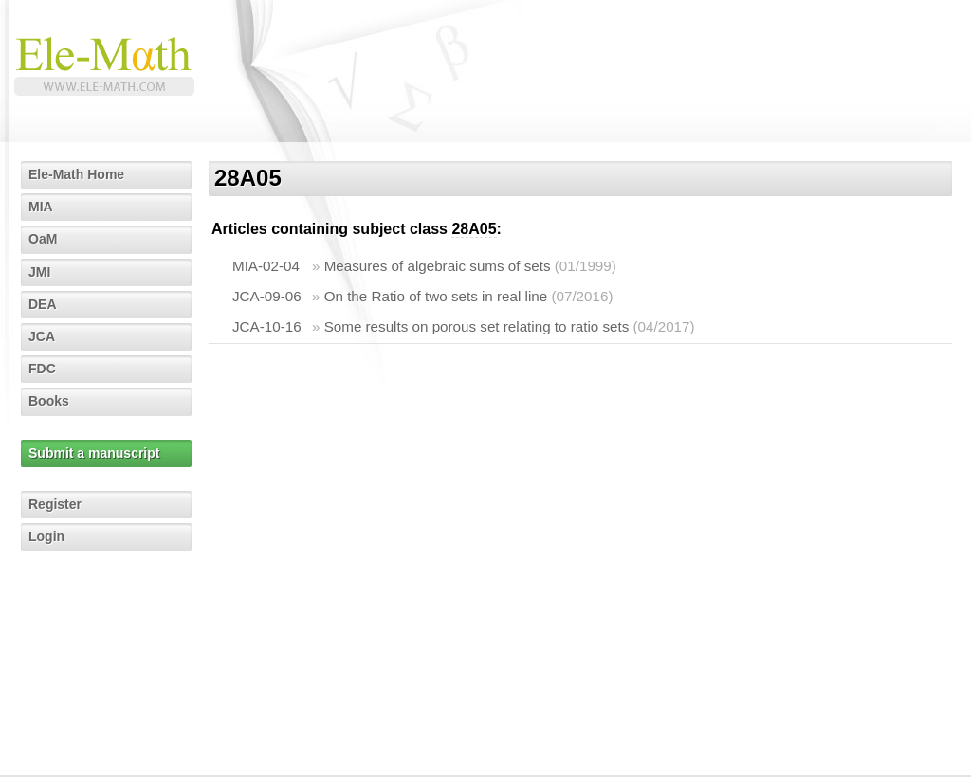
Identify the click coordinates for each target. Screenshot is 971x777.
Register (55, 504)
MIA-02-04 (266, 266)
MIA (40, 206)
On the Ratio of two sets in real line (436, 296)
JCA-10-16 (267, 326)
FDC (42, 368)
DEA (42, 304)
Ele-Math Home (76, 174)
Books (48, 400)
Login (46, 536)
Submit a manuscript (93, 453)
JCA (41, 336)
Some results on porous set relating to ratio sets (477, 326)
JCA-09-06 (267, 296)
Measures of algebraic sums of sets (437, 266)
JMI (39, 272)
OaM (42, 238)
